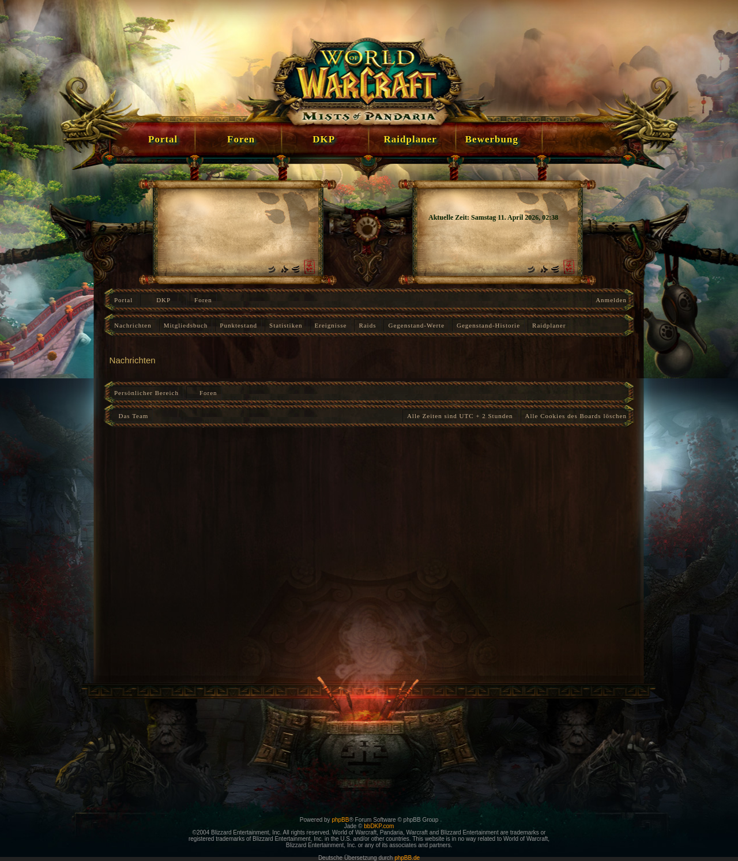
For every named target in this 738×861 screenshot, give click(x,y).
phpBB (340, 820)
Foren (203, 299)
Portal (123, 299)
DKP (163, 299)
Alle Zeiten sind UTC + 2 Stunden (460, 415)
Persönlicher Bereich (146, 392)
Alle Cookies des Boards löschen (576, 415)
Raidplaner (549, 325)
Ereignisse (331, 325)
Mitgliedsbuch (186, 325)
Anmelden (611, 299)
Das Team (131, 415)
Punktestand (238, 325)
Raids (367, 325)
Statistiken (285, 325)
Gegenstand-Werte (416, 325)
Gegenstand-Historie (488, 325)
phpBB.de (407, 858)
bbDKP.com (379, 826)
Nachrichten (133, 325)
